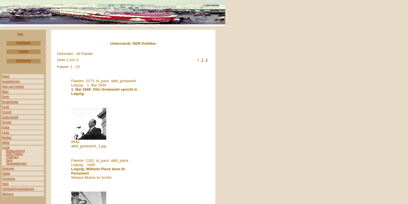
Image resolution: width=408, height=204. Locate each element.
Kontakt (23, 51)
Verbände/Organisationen (18, 188)
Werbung (8, 194)
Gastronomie (10, 117)
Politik (6, 147)
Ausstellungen (11, 81)
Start (20, 34)
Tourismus (8, 178)
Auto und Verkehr (13, 86)
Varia (5, 183)
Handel (6, 122)
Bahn (5, 91)
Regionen (8, 168)
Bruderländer (10, 101)
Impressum (23, 42)
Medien (7, 137)
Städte (6, 173)
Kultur (6, 127)
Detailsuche (23, 60)
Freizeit (7, 112)
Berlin (6, 96)
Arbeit (6, 76)
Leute (5, 132)
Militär (6, 142)
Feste (5, 107)
